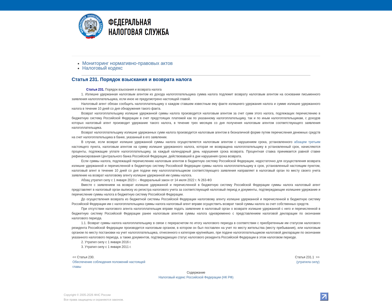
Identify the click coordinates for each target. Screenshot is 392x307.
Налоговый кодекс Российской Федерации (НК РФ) (196, 277)
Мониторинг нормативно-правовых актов (127, 63)
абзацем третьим (307, 142)
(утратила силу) (308, 262)
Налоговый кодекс (102, 68)
